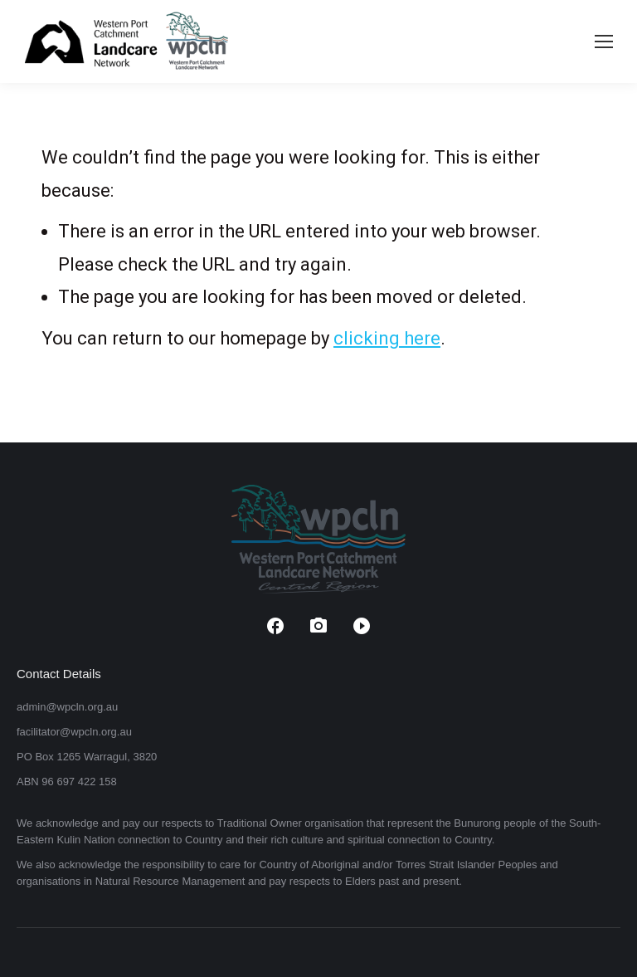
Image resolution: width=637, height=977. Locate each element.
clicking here (386, 338)
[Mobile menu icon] (603, 41)
